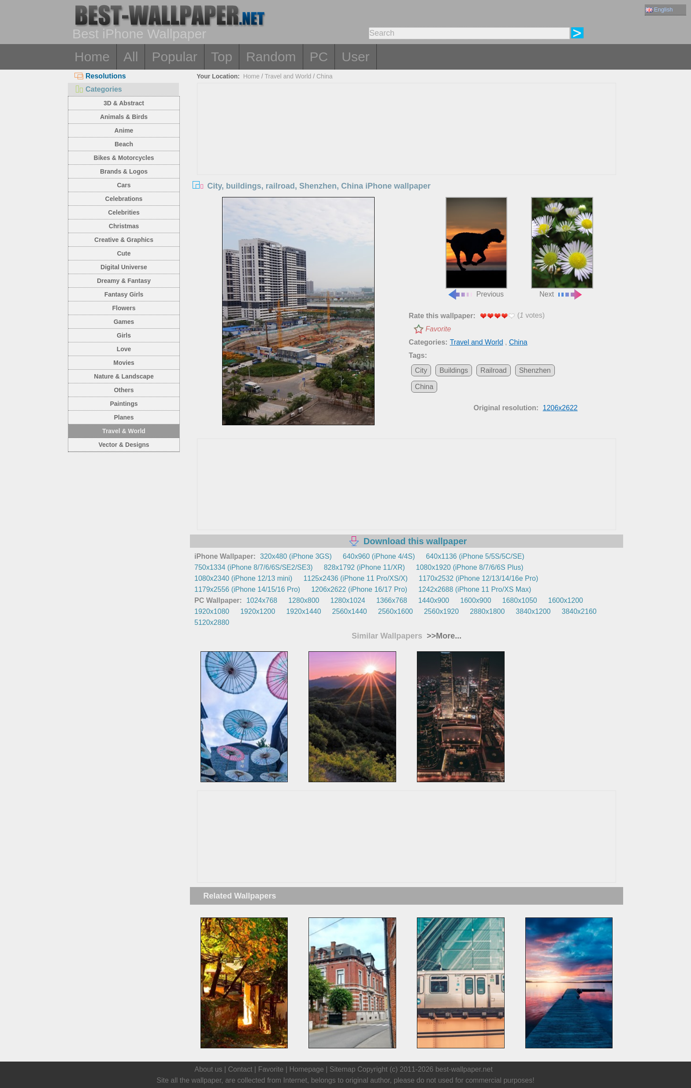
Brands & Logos (124, 171)
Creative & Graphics (123, 239)
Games (124, 321)
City (421, 370)
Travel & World (123, 430)
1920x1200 (257, 611)
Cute (123, 253)
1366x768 (391, 600)
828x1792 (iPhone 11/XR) (364, 567)
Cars (123, 185)
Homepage (307, 1069)
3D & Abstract (124, 103)
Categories (98, 89)
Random (271, 56)
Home (92, 56)
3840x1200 (533, 611)
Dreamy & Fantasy (124, 280)
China (324, 76)
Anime (124, 130)
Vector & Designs (123, 444)
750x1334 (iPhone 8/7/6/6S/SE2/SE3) (253, 567)
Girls (124, 335)
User (355, 56)
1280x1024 (347, 600)
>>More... (442, 635)
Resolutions (100, 76)
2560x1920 (441, 611)
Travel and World (288, 76)
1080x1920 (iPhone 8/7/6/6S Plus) (470, 567)
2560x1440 (349, 611)
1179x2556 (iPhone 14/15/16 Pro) (247, 589)
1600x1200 (565, 600)
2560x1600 (395, 611)
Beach (124, 144)
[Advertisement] (407, 149)
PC (319, 56)
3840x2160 (579, 611)
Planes (124, 417)
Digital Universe (123, 267)
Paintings (123, 403)
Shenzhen (535, 370)
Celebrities (124, 212)
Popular (174, 56)
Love (124, 349)
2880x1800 (487, 611)
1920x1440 (303, 611)
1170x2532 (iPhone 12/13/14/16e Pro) (478, 578)
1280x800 (303, 600)
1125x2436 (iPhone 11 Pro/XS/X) (355, 578)
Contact (240, 1069)
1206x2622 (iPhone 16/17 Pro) (359, 589)
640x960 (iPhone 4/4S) (379, 556)
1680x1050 (519, 600)
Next (562, 247)
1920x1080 (211, 611)
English (659, 9)
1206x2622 (560, 408)
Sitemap (343, 1069)
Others (124, 390)
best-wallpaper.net (464, 1069)
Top (221, 56)
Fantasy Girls (124, 294)
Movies (123, 362)
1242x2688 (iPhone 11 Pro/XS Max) (474, 589)
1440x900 (433, 600)
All (130, 56)
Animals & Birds (124, 116)
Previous (476, 247)
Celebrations (124, 198)
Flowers (124, 308)
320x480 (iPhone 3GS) (296, 556)
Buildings (453, 370)
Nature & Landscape (123, 376)
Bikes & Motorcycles (124, 157)
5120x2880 (211, 622)
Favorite (438, 329)
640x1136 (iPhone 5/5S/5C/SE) (475, 556)
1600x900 (475, 600)
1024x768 (261, 600)
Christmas (124, 226)
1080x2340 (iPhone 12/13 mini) (243, 578)
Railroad (493, 370)
